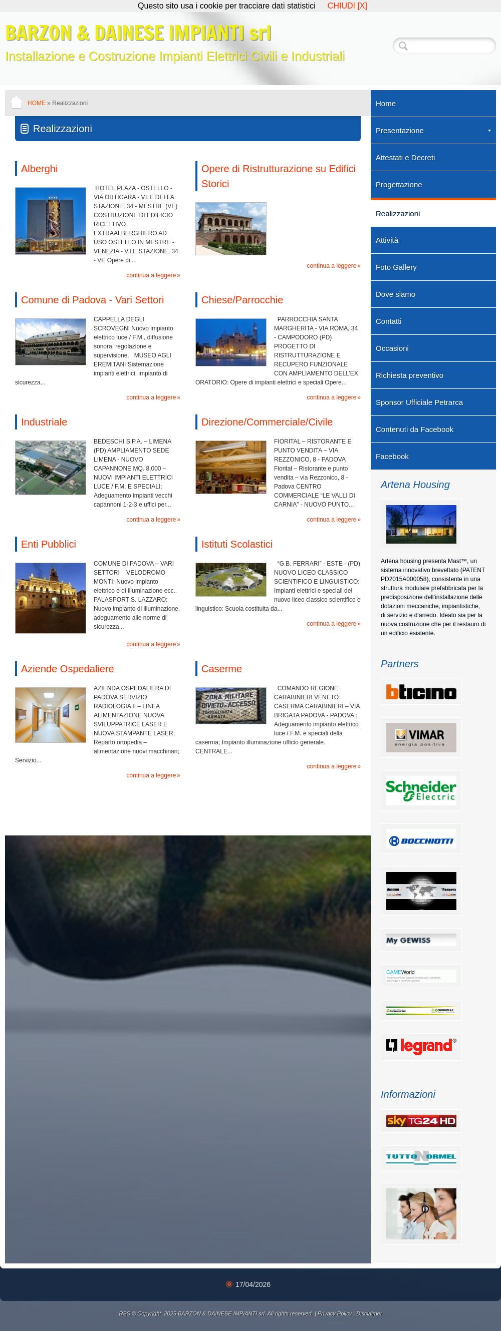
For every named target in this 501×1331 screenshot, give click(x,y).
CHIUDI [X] (347, 6)
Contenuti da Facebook (414, 429)
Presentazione (433, 130)
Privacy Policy (335, 1313)
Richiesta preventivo (409, 375)
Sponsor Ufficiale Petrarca (419, 402)
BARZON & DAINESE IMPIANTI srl (138, 32)
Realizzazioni (398, 213)
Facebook (392, 456)
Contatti (389, 321)
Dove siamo (395, 294)
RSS (124, 1313)
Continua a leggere (151, 275)
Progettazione (399, 184)
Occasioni (392, 348)
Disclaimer (369, 1313)
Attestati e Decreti (405, 157)
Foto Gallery (396, 267)
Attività (387, 240)
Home (37, 103)
